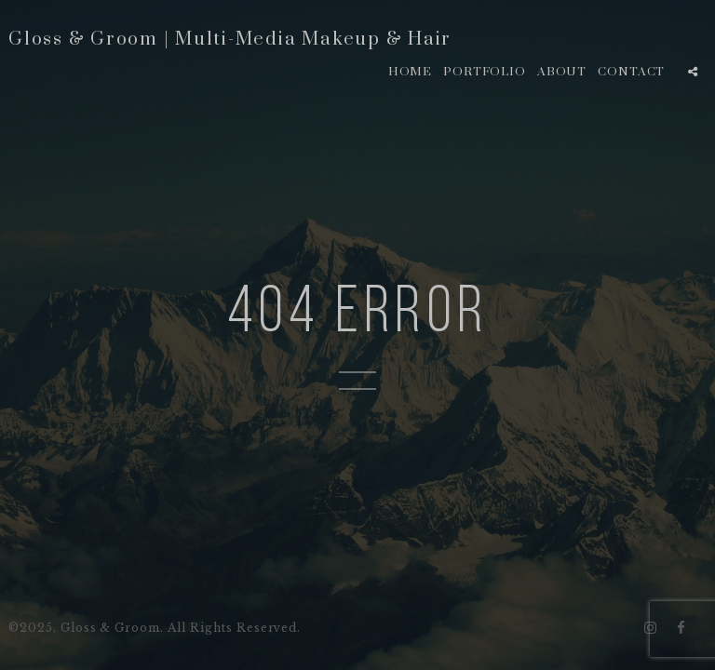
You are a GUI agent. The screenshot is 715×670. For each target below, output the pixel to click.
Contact (632, 71)
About (562, 71)
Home (410, 71)
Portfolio (485, 71)
